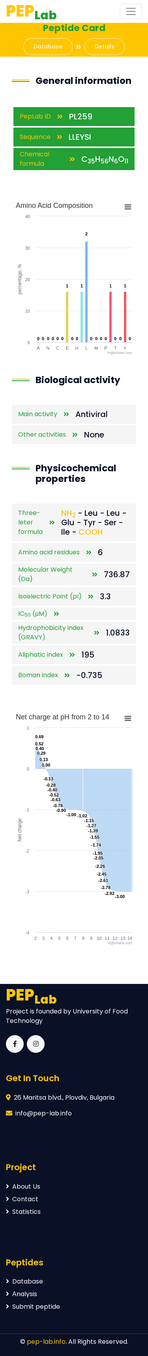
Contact (22, 1199)
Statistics (23, 1211)
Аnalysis (21, 1294)
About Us (23, 1186)
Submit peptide (33, 1306)
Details (104, 46)
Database (48, 46)
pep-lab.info (46, 1341)
